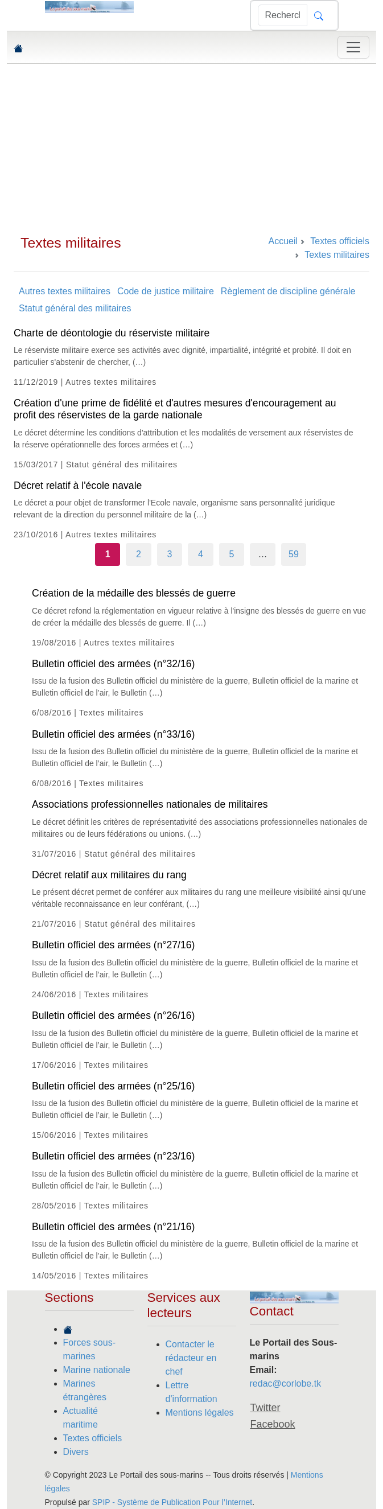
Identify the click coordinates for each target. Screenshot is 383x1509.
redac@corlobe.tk (286, 1383)
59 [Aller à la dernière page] (294, 554)
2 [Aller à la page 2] (138, 554)
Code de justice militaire (165, 291)
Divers (76, 1452)
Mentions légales (200, 1412)
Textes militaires (70, 242)
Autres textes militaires (64, 291)
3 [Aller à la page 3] (169, 554)
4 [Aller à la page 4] (200, 554)
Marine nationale (96, 1370)
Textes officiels (92, 1438)
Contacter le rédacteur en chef (191, 1357)
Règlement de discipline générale (288, 291)
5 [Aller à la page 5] (231, 554)
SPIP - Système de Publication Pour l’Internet (172, 1502)
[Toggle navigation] (353, 47)
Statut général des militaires (75, 308)
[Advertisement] (191, 149)
